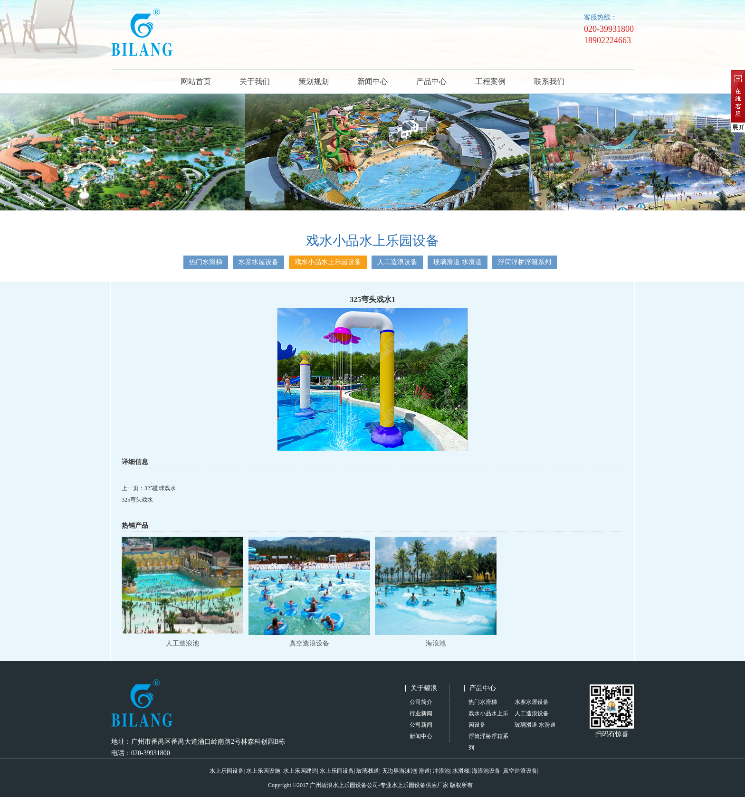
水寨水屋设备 (258, 262)
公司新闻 (421, 724)
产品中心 (431, 81)
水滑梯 (460, 771)
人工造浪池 (182, 643)
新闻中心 (372, 81)
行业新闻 (421, 713)
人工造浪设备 (397, 262)
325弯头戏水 (137, 499)
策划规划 (313, 81)
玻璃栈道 (367, 771)
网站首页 (196, 81)
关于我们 (254, 81)
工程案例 (490, 81)
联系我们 (549, 81)
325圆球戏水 (160, 488)
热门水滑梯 (205, 262)
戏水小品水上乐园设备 (328, 262)
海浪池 (436, 643)
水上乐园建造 (300, 771)
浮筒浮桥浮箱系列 (524, 262)
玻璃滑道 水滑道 (457, 262)
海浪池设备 (486, 771)
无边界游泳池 (399, 771)
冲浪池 (441, 771)
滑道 (424, 771)
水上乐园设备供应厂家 (420, 785)
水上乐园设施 (263, 771)
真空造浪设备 (309, 643)
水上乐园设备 (227, 771)
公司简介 (421, 702)
